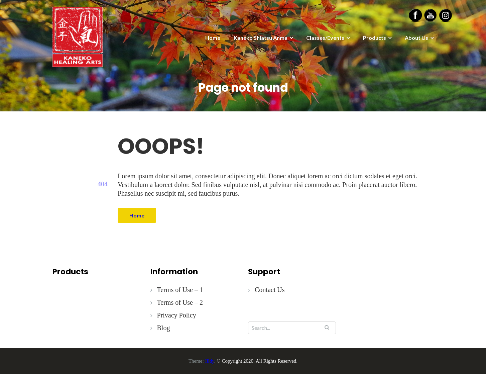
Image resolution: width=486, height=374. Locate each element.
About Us (416, 37)
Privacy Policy (176, 315)
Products (374, 37)
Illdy (209, 361)
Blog (163, 328)
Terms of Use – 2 (180, 302)
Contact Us (269, 289)
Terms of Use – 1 (180, 289)
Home (212, 37)
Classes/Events (325, 37)
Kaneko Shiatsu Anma (260, 37)
